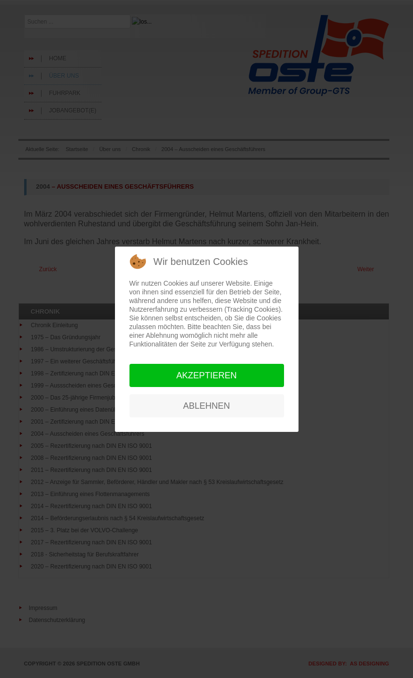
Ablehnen (206, 406)
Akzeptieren (206, 375)
